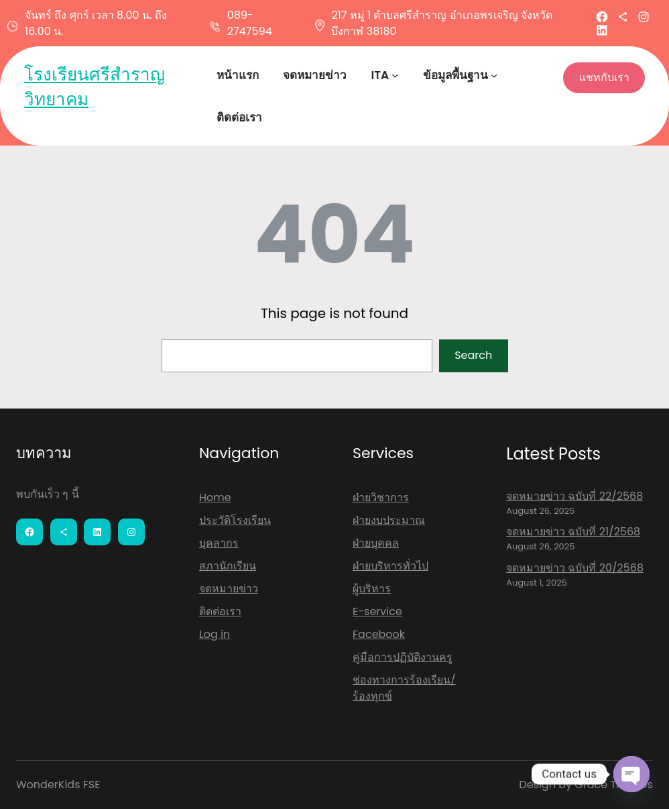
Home (215, 497)
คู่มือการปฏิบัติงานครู (402, 657)
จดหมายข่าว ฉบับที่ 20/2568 (575, 568)
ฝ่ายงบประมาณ (389, 520)
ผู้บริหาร (372, 588)
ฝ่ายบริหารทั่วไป (390, 566)
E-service (377, 611)
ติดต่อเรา (220, 611)
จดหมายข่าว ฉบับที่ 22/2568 (574, 496)
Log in (214, 634)
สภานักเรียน (227, 566)
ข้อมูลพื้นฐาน (455, 75)
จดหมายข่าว (228, 588)
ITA (380, 75)
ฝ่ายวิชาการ (381, 497)
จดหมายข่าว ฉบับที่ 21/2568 (573, 531)
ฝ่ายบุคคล (376, 543)
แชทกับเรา (604, 77)
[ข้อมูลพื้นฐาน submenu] (494, 75)
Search (473, 355)
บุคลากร (219, 543)
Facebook (379, 634)
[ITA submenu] (394, 75)
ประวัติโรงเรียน (235, 520)
